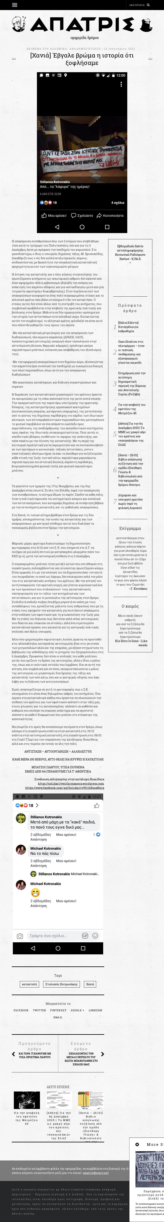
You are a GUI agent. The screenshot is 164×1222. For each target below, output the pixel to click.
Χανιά (90, 984)
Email (57, 1017)
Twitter (39, 1010)
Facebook (21, 1010)
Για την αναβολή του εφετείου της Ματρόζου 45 (132, 409)
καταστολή (29, 984)
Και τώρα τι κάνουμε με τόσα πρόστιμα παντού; (35, 1050)
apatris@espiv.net (96, 1173)
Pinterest (58, 1010)
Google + (78, 1010)
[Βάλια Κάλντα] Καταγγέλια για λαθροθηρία (128, 327)
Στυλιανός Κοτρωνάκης (61, 984)
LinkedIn (95, 1010)
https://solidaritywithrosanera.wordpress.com (71, 783)
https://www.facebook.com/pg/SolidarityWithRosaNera (64, 788)
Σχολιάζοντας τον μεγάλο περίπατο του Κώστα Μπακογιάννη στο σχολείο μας (81, 1053)
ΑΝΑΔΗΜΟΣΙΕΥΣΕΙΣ (85, 48)
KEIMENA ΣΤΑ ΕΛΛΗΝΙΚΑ (47, 48)
